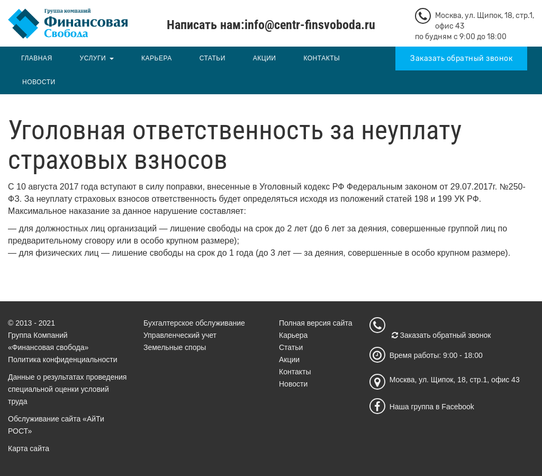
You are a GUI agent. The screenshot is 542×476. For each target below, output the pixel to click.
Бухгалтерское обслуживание (194, 323)
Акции (264, 58)
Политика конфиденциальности (63, 359)
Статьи (212, 58)
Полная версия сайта (316, 323)
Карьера (156, 58)
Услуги (93, 58)
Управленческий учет (179, 335)
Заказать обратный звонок (461, 58)
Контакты (321, 58)
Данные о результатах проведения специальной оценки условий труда (67, 389)
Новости (39, 82)
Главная (36, 58)
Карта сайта (28, 448)
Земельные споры (174, 347)
